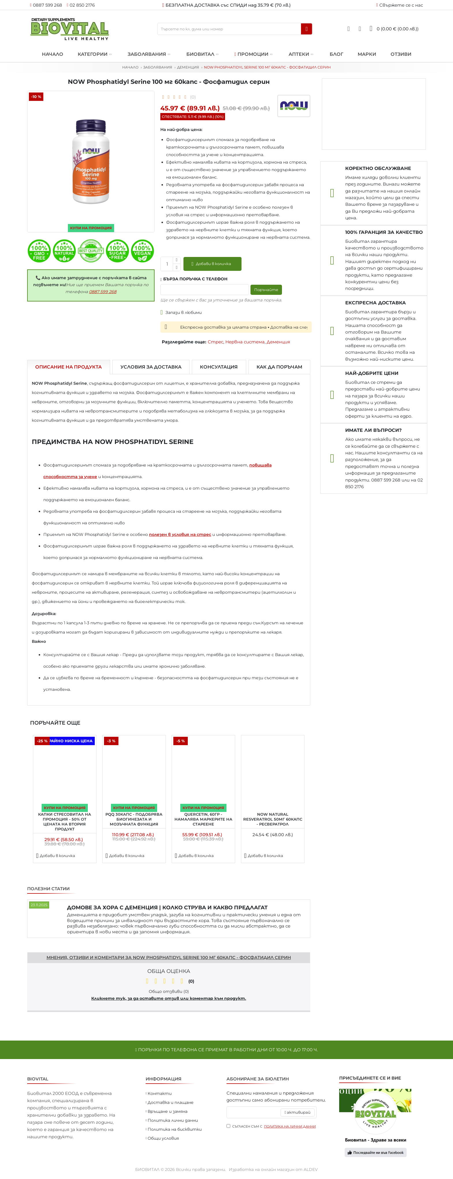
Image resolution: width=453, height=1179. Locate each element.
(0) (193, 97)
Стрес (215, 342)
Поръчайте (265, 289)
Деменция (188, 67)
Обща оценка (168, 971)
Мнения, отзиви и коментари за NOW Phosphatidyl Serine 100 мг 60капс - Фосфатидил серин (169, 957)
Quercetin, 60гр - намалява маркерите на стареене (203, 819)
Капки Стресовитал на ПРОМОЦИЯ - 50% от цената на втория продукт (64, 821)
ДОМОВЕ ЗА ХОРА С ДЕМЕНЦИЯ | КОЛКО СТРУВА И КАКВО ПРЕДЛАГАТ (167, 907)
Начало (130, 67)
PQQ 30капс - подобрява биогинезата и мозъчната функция (133, 819)
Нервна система (245, 342)
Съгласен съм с (271, 1126)
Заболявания (157, 67)
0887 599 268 (102, 291)
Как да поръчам (279, 367)
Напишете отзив (47, 945)
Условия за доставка (150, 367)
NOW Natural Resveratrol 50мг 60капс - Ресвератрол (272, 819)
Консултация (219, 367)
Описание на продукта (68, 367)
